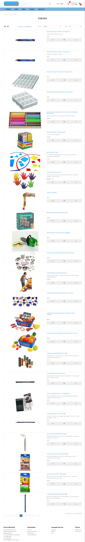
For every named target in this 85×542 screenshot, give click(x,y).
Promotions (78, 531)
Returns (53, 531)
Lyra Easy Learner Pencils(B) (56, 413)
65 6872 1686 (8, 536)
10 (26, 515)
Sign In (58, 3)
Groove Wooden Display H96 (56, 132)
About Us (29, 529)
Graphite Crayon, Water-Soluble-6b (58, 31)
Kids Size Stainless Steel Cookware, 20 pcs (60, 253)
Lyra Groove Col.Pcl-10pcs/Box (56, 474)
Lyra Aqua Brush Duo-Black (56, 373)
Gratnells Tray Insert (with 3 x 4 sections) (59, 92)
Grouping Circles (52, 152)
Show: (66, 26)
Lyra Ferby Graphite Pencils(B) (56, 434)
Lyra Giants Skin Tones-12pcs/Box (57, 454)
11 (29, 515)
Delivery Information (32, 531)
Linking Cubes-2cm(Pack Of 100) (57, 353)
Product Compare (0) (24, 26)
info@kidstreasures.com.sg (12, 539)
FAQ (52, 533)
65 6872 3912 (8, 538)
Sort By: (40, 26)
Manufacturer (78, 529)
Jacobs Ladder (52, 192)
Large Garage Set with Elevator (57, 273)
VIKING (15, 14)
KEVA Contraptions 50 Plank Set (57, 212)
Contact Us (53, 529)
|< (5, 515)
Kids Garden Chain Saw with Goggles (58, 232)
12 (32, 515)
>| (38, 515)
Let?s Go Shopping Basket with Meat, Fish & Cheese (61, 313)
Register (61, 3)
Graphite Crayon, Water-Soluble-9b (58, 51)
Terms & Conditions (32, 534)
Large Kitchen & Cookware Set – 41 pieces (60, 293)
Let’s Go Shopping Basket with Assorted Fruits (62, 333)
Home (5, 14)
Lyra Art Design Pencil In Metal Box (58, 393)
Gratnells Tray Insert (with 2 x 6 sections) (59, 72)
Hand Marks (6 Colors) (54, 172)
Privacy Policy (30, 533)
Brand (10, 14)
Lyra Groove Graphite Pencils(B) (57, 494)
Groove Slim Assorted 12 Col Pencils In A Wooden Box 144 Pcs (62, 112)
